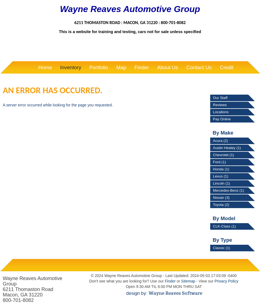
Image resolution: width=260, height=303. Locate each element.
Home (45, 67)
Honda (221, 169)
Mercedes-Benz (228, 190)
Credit (226, 67)
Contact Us (199, 67)
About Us (167, 67)
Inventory (70, 67)
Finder (141, 67)
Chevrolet (223, 155)
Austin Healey (227, 148)
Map (121, 67)
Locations (221, 112)
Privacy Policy (226, 281)
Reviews (220, 105)
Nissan (221, 198)
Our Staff (220, 98)
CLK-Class (224, 226)
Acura (220, 141)
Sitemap (188, 281)
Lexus (220, 176)
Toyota (221, 205)
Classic (221, 248)
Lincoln (221, 183)
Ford (219, 162)
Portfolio (98, 67)
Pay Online (222, 119)
